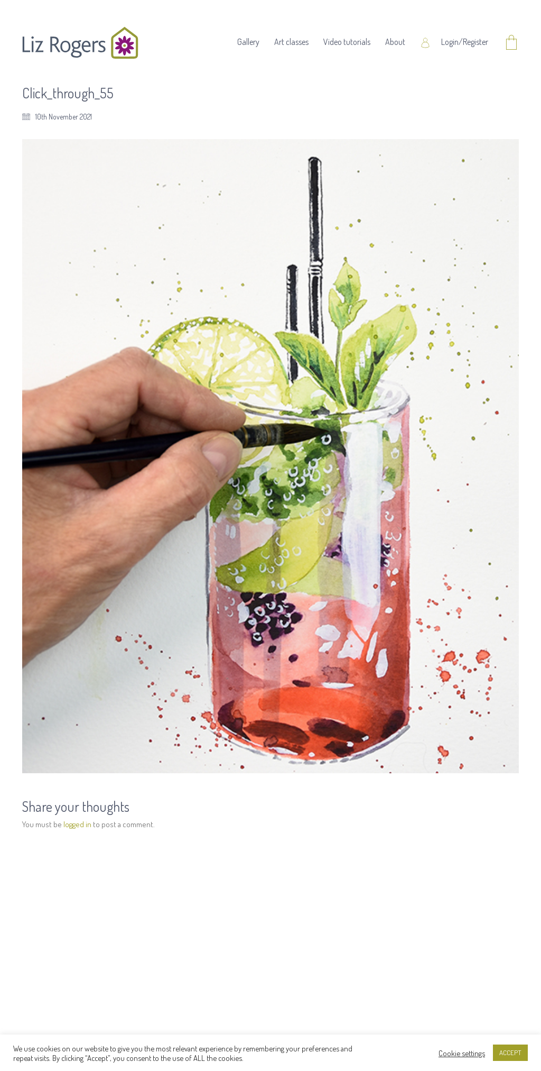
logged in (77, 824)
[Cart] (511, 43)
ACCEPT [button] (510, 1052)
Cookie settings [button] (462, 1053)
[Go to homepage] (80, 42)
